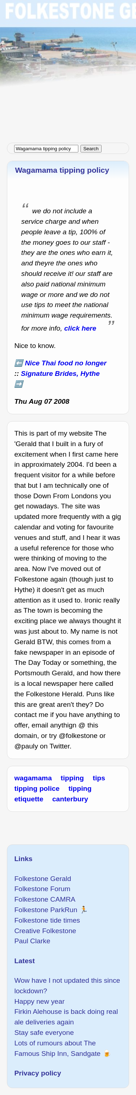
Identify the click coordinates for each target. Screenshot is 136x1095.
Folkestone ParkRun (45, 910)
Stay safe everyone (44, 1032)
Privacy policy (37, 1073)
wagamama (32, 778)
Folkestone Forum (42, 889)
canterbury (70, 799)
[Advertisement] (68, 68)
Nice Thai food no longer (66, 363)
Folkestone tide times (47, 920)
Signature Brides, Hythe (60, 373)
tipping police (36, 788)
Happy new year (39, 1001)
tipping (72, 778)
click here (80, 328)
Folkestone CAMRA (44, 899)
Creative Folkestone (45, 931)
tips (99, 778)
